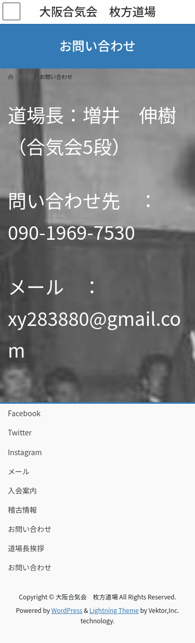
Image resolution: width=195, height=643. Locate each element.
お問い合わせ (29, 529)
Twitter (20, 432)
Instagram (25, 452)
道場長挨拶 (26, 548)
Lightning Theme (114, 610)
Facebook (24, 413)
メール (19, 471)
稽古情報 (22, 509)
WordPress (67, 610)
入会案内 (22, 490)
